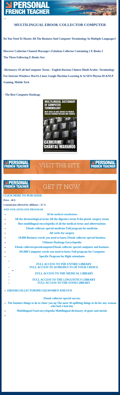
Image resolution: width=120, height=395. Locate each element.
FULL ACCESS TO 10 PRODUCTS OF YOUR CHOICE (64, 267)
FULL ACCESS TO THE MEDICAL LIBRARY (64, 273)
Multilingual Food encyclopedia (36, 310)
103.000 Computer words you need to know (45, 251)
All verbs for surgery (61, 233)
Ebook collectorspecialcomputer (34, 247)
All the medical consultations (62, 214)
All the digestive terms (63, 219)
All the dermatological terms (32, 219)
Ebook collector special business (86, 237)
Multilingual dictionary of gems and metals (81, 310)
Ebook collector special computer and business (81, 247)
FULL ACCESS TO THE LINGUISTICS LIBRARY (63, 279)
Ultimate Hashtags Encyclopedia (62, 242)
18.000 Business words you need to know (42, 237)
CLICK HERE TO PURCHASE (22, 195)
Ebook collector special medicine (46, 228)
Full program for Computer (88, 251)
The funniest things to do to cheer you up (32, 303)
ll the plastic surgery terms (93, 219)
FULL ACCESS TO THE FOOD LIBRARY (64, 282)
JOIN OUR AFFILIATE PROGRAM (23, 209)
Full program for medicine (82, 228)
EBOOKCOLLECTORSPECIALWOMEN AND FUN (39, 290)
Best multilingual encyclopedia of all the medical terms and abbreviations (62, 223)
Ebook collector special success (61, 298)
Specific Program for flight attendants (62, 256)
